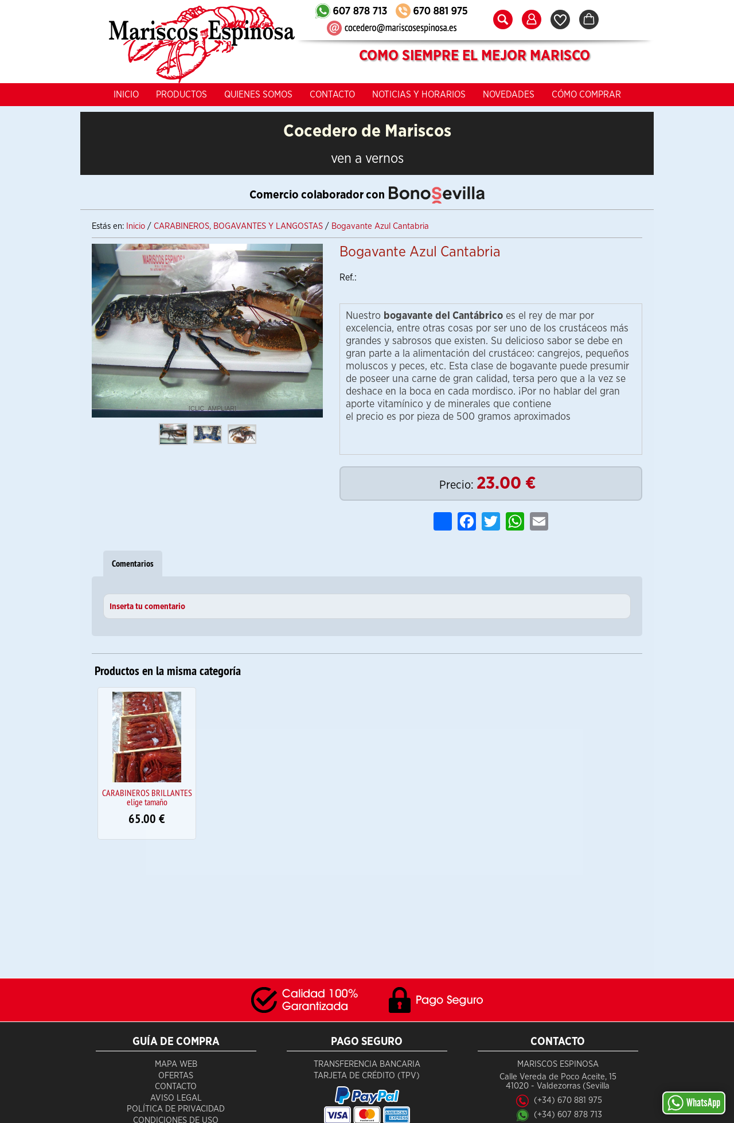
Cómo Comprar (586, 94)
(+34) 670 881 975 (568, 1100)
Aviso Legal (176, 1098)
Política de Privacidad (176, 1109)
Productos (181, 94)
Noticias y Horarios (419, 94)
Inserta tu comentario (147, 607)
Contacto (332, 94)
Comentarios (133, 563)
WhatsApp (693, 1103)
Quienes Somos (258, 94)
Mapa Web (176, 1064)
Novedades (508, 94)
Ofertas (175, 1075)
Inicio (126, 94)
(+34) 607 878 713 (568, 1114)
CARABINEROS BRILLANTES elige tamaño (147, 797)
